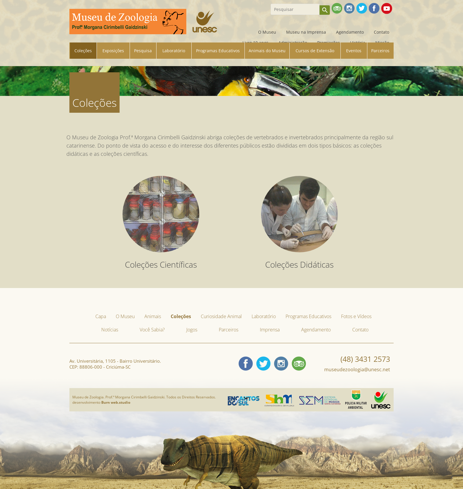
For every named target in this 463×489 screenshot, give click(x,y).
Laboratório (173, 50)
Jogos (191, 329)
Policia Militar (356, 392)
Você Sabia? (152, 329)
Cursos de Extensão (315, 50)
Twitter (263, 363)
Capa (243, 32)
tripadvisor (299, 363)
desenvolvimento (101, 402)
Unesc (376, 393)
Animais (152, 316)
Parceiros (380, 50)
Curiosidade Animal (221, 316)
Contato (381, 32)
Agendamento (350, 32)
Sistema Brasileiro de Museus (279, 396)
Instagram (281, 363)
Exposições (113, 50)
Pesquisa (143, 50)
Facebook (246, 363)
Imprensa (270, 329)
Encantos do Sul (240, 398)
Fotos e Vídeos (356, 316)
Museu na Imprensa (306, 32)
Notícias (109, 329)
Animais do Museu (267, 50)
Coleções (83, 50)
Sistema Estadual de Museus (320, 398)
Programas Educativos (218, 50)
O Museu (267, 32)
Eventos (353, 50)
